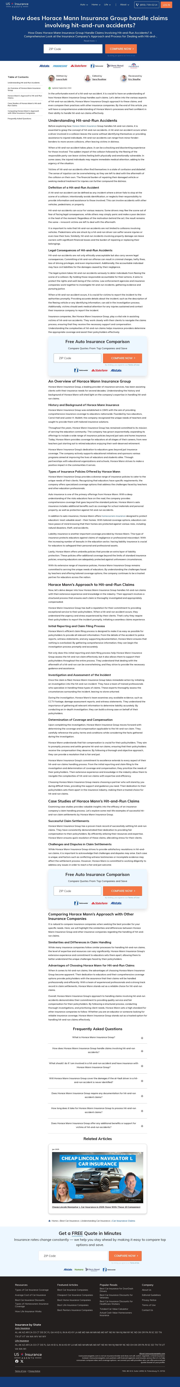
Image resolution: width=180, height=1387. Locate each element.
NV (114, 1332)
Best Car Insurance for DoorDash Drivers (116, 1290)
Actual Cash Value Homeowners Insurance (116, 1314)
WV (36, 1336)
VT (23, 1336)
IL (61, 1332)
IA (66, 1332)
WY (44, 1336)
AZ (23, 1332)
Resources (21, 1284)
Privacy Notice (149, 1300)
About (124, 4)
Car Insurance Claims (123, 1220)
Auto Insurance (22, 1328)
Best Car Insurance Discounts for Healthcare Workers (116, 1302)
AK (19, 1332)
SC (153, 1332)
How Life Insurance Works (28, 1311)
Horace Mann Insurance (84, 125)
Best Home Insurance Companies (74, 1300)
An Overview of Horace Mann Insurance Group (24, 89)
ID (58, 1332)
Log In (166, 5)
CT (38, 1332)
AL (16, 1332)
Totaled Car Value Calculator (114, 1309)
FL (48, 1332)
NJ (121, 1332)
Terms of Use (130, 56)
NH (118, 1332)
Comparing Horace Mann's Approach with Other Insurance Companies (23, 112)
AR (27, 1332)
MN (95, 1332)
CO (34, 1332)
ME (79, 1332)
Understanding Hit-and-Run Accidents (24, 83)
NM (124, 1332)
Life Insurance (22, 1341)
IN (64, 1332)
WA (31, 1336)
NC (132, 1332)
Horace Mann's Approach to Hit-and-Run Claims (25, 97)
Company (147, 1284)
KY (72, 1332)
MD (84, 1332)
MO (102, 1332)
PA (146, 1332)
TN (160, 1332)
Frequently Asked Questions (19, 118)
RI (150, 1332)
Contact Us (147, 1310)
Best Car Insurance (69, 1220)
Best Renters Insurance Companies (75, 1310)
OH (132, 1345)
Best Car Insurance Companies (72, 1290)
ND (135, 1332)
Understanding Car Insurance (95, 1220)
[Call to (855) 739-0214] (146, 5)
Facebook (17, 1361)
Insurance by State (28, 1324)
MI (91, 1332)
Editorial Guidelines (151, 1295)
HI (55, 1332)
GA (52, 1332)
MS (98, 1332)
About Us (146, 1290)
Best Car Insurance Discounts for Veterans (116, 1296)
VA (27, 1336)
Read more (89, 40)
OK (139, 1332)
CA (30, 1332)
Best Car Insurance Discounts (30, 1300)
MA (88, 1332)
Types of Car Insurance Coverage (32, 1290)
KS (69, 1332)
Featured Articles (67, 1284)
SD (156, 1332)
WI (40, 1336)
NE (110, 1332)
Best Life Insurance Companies (73, 1305)
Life (107, 4)
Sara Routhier (99, 79)
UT (20, 1336)
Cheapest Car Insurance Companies (75, 1295)
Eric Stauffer (134, 79)
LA (76, 1332)
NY (128, 1332)
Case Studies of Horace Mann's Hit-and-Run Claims (25, 104)
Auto (83, 4)
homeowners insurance (114, 516)
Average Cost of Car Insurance (30, 1295)
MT (106, 1332)
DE (41, 1332)
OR (143, 1332)
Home (96, 4)
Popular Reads (108, 1284)
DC (45, 1332)
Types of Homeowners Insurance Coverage (31, 1305)
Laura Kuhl (61, 79)
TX (16, 1336)
